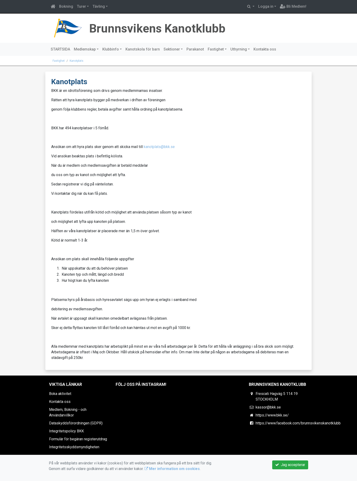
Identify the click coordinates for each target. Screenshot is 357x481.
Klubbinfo (110, 49)
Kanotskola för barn (142, 49)
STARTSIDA (60, 49)
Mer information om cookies (172, 469)
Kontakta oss (264, 49)
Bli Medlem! (293, 6)
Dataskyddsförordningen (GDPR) (76, 423)
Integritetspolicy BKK (66, 431)
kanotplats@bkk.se (159, 147)
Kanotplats (76, 60)
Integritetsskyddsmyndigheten (74, 447)
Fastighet (216, 49)
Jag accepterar (290, 465)
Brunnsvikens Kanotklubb (170, 27)
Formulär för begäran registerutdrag (78, 439)
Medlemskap (85, 49)
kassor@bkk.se (268, 407)
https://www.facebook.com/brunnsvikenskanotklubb (298, 423)
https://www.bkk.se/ (272, 415)
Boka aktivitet (60, 393)
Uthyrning (238, 49)
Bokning (66, 6)
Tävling (99, 6)
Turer (81, 6)
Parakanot (195, 49)
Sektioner (172, 49)
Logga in (265, 6)
